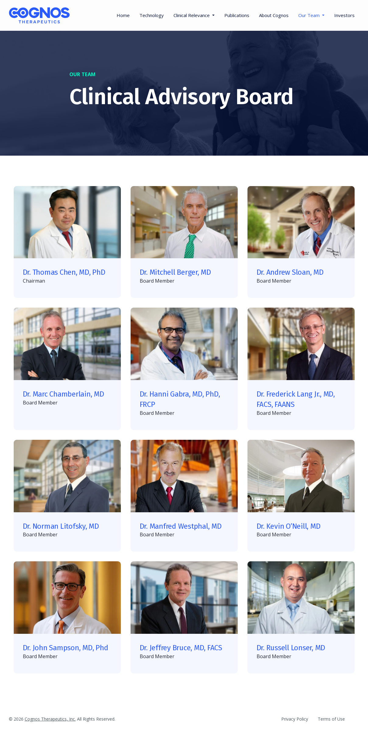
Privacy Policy (294, 719)
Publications (236, 15)
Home (123, 15)
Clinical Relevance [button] (192, 15)
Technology (151, 15)
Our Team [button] (309, 15)
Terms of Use (331, 719)
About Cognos (274, 15)
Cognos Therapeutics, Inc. (50, 719)
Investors (344, 15)
